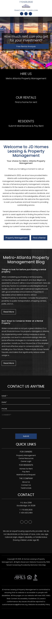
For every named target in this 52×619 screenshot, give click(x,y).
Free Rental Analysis (26, 46)
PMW (48, 562)
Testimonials (26, 488)
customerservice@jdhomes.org (15, 604)
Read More (9, 311)
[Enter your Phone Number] (26, 408)
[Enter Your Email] (26, 401)
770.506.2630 (26, 2)
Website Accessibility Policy (39, 604)
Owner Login (32, 10)
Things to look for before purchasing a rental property (24, 270)
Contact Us (26, 485)
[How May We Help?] (26, 421)
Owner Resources (26, 458)
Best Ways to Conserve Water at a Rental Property (22, 321)
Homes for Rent (26, 468)
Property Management (17, 237)
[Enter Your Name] (26, 395)
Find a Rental (39, 237)
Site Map (42, 565)
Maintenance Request (26, 474)
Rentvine (34, 565)
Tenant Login (19, 10)
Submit (26, 436)
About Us (26, 482)
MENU (26, 19)
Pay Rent (26, 471)
